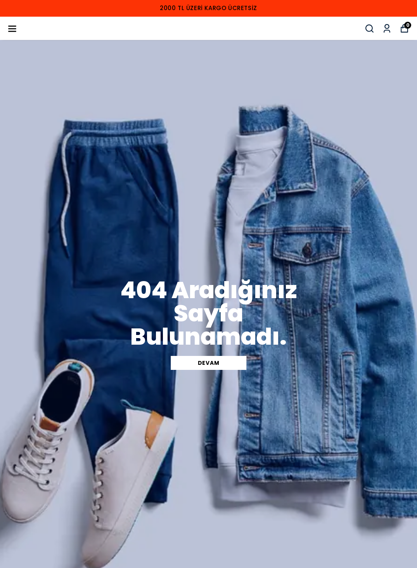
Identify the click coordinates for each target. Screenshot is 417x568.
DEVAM (209, 363)
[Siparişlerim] (387, 28)
